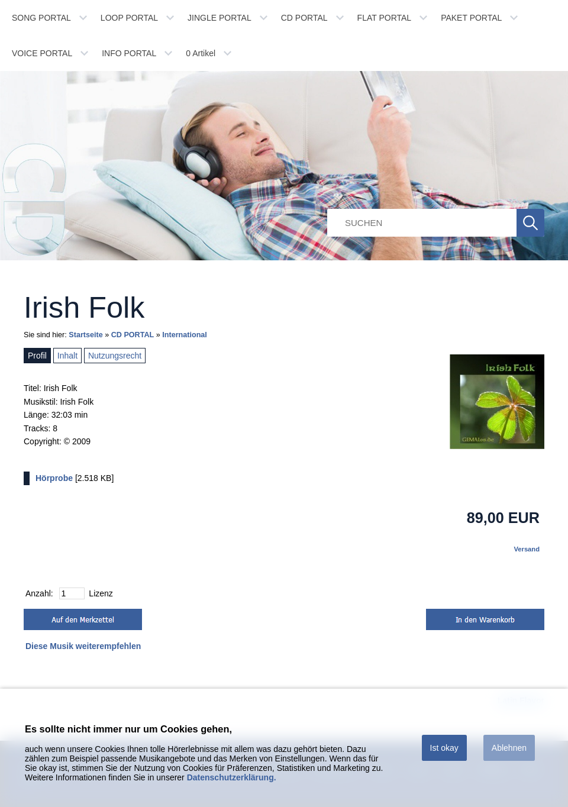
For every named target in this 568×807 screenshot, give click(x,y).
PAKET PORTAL (471, 17)
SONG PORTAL (41, 17)
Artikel (200, 53)
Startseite (85, 335)
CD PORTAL (304, 17)
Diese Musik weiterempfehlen (83, 646)
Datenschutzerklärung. (231, 777)
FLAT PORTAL (384, 17)
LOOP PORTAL (129, 17)
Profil (37, 355)
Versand (527, 549)
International (184, 335)
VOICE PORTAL (42, 53)
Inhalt (67, 355)
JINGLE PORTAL (219, 17)
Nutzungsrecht (114, 355)
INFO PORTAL (129, 53)
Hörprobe (54, 478)
